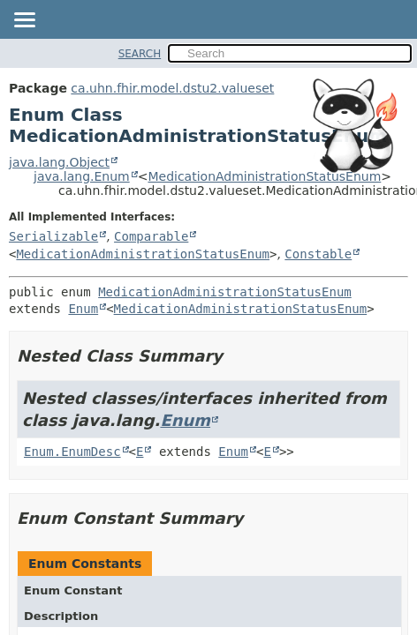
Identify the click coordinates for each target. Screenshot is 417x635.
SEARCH (140, 54)
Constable (318, 254)
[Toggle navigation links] (24, 21)
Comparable (151, 236)
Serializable (53, 236)
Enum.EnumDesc (72, 451)
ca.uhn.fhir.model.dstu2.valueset (172, 88)
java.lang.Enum (82, 176)
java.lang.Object (59, 162)
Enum (83, 309)
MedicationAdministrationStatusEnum (264, 176)
